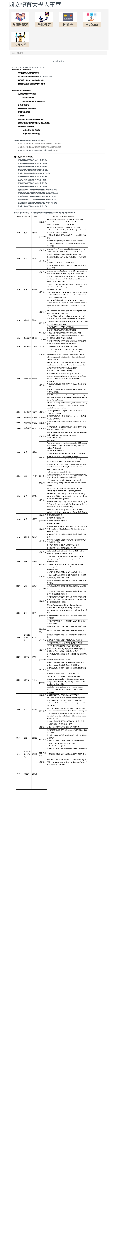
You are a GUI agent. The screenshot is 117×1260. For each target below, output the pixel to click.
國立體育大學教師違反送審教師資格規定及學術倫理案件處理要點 (39, 203)
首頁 (13, 53)
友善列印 (14, 1236)
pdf (57, 210)
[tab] (40, 124)
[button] (13, 96)
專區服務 (20, 53)
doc (54, 210)
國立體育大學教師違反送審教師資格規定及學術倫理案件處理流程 (39, 206)
